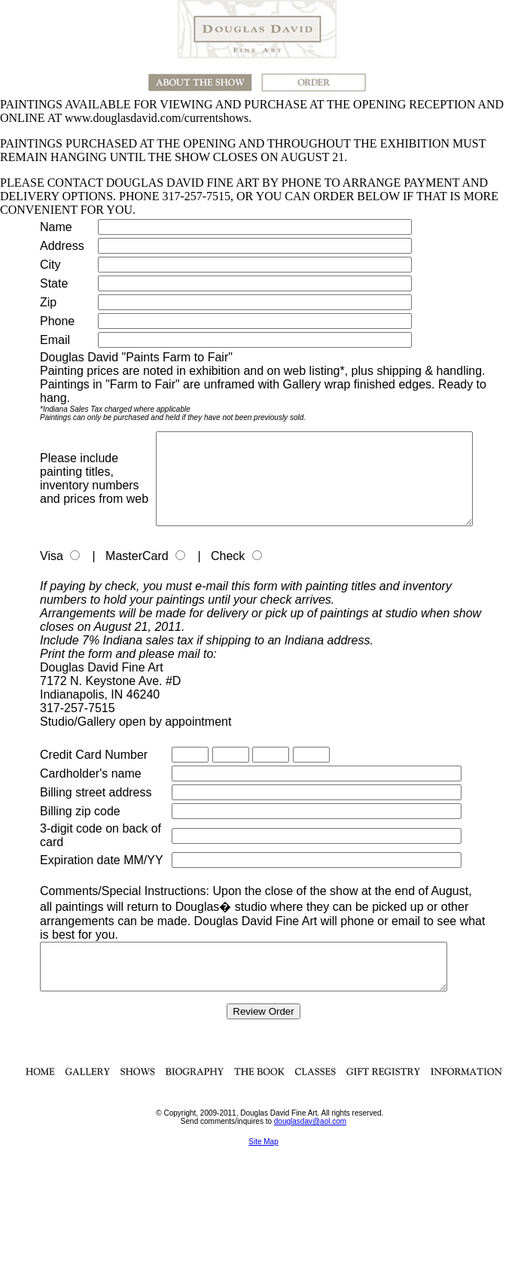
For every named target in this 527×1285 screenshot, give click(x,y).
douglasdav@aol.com (310, 1146)
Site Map (263, 1166)
